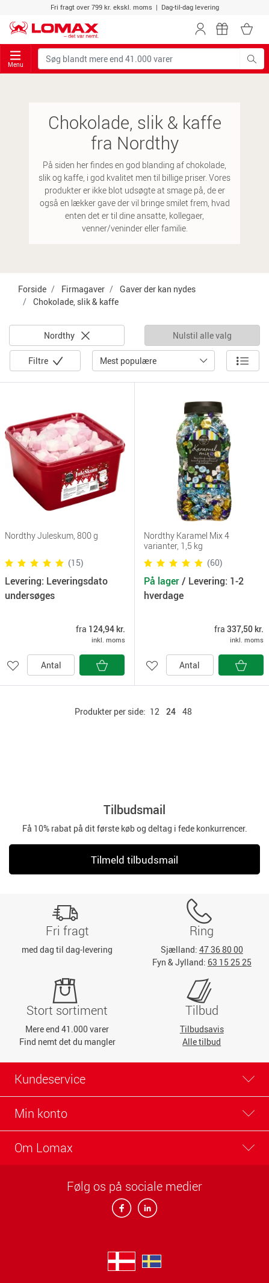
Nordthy (67, 335)
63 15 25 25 (230, 962)
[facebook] (122, 1211)
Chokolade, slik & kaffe (76, 301)
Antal (51, 665)
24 (171, 711)
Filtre (39, 360)
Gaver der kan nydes (158, 289)
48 (187, 711)
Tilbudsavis (202, 1029)
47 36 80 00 (221, 949)
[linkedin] (145, 1211)
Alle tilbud (201, 1041)
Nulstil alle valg (202, 335)
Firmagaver (83, 289)
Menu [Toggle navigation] (15, 59)
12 (154, 711)
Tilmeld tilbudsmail (134, 860)
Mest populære (128, 360)
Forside (32, 289)
